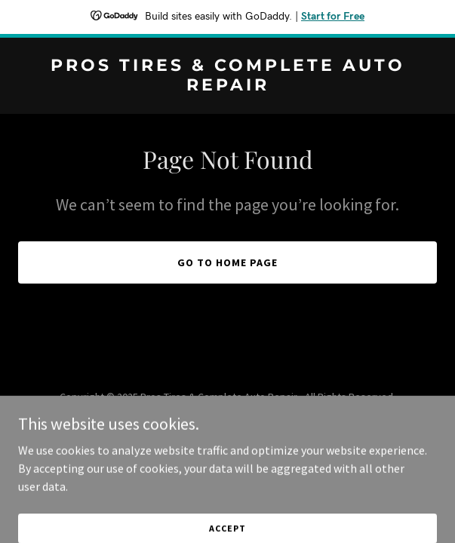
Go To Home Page (227, 262)
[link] (227, 86)
